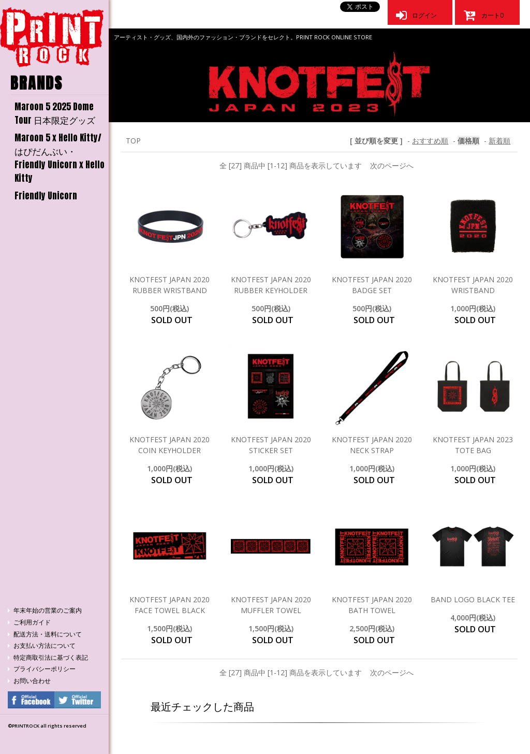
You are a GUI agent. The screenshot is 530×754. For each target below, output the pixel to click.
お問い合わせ (32, 680)
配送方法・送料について (47, 634)
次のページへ (392, 165)
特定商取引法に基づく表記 (50, 657)
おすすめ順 (430, 141)
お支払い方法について (44, 645)
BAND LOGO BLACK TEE (473, 599)
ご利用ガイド (32, 622)
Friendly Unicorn (45, 195)
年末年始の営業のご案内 (47, 610)
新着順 (499, 141)
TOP (133, 141)
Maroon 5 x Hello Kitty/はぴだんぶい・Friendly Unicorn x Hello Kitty (59, 158)
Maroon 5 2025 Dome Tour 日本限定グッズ (54, 113)
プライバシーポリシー (44, 668)
